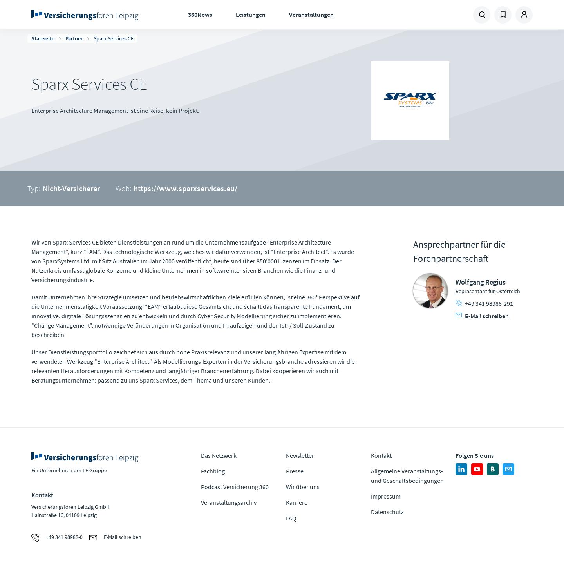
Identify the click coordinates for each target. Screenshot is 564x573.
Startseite (42, 38)
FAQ (291, 518)
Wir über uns (303, 487)
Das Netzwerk (219, 455)
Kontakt (381, 455)
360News (200, 14)
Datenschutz (387, 512)
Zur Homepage (87, 15)
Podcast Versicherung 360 (235, 487)
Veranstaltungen (311, 14)
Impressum (386, 496)
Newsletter (300, 455)
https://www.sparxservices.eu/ (185, 188)
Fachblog (213, 471)
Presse (295, 471)
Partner (74, 38)
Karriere (296, 502)
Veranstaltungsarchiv (229, 502)
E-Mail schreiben (482, 316)
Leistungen (251, 14)
